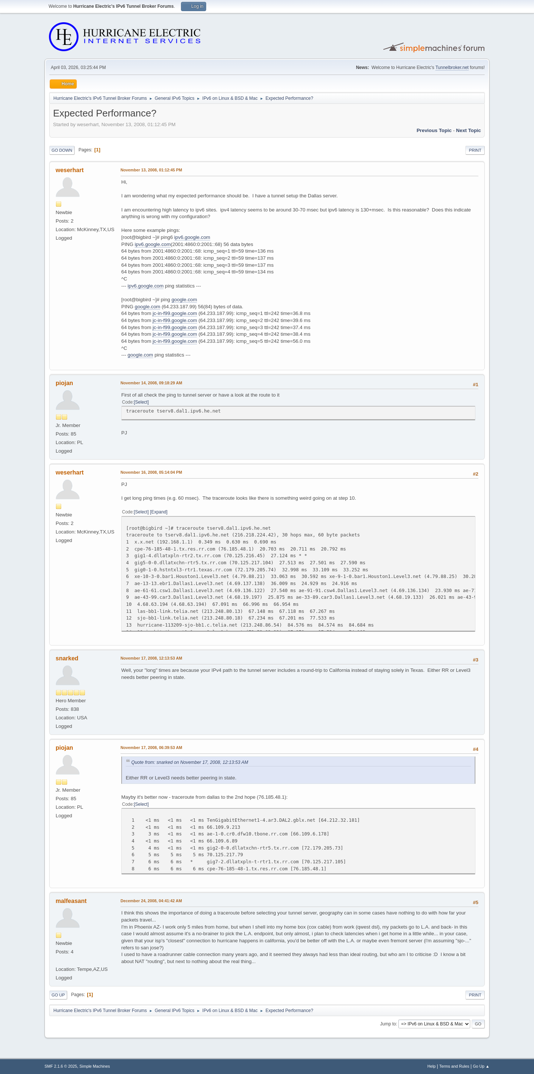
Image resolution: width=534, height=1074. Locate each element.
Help (432, 1066)
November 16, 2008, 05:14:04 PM (151, 472)
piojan (64, 383)
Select (141, 402)
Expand (159, 512)
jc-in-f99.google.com (174, 313)
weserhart (70, 170)
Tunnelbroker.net (452, 67)
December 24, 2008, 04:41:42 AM (151, 901)
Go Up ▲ (481, 1066)
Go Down (62, 150)
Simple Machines (94, 1066)
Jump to (388, 1024)
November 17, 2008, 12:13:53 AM (151, 658)
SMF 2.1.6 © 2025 (60, 1066)
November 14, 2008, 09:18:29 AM (151, 383)
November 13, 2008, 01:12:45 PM (151, 170)
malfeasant (71, 901)
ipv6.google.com (192, 237)
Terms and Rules (454, 1066)
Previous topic (434, 130)
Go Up (58, 995)
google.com (184, 299)
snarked (67, 658)
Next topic (468, 130)
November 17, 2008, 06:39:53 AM (151, 747)
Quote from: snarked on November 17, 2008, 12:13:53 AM (189, 762)
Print (475, 150)
